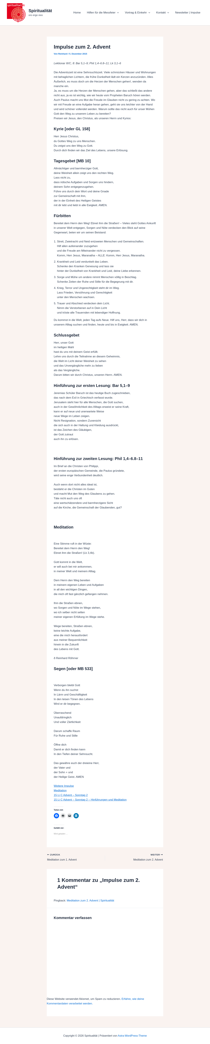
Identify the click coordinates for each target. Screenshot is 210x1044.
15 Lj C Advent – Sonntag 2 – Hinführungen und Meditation (90, 799)
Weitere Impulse (64, 785)
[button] (119, 12)
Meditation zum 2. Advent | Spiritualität (90, 900)
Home (79, 12)
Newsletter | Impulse (188, 12)
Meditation (60, 790)
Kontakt (163, 12)
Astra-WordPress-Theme (132, 1035)
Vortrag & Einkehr (138, 12)
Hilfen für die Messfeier (105, 12)
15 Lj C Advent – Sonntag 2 (71, 795)
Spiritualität (40, 10)
